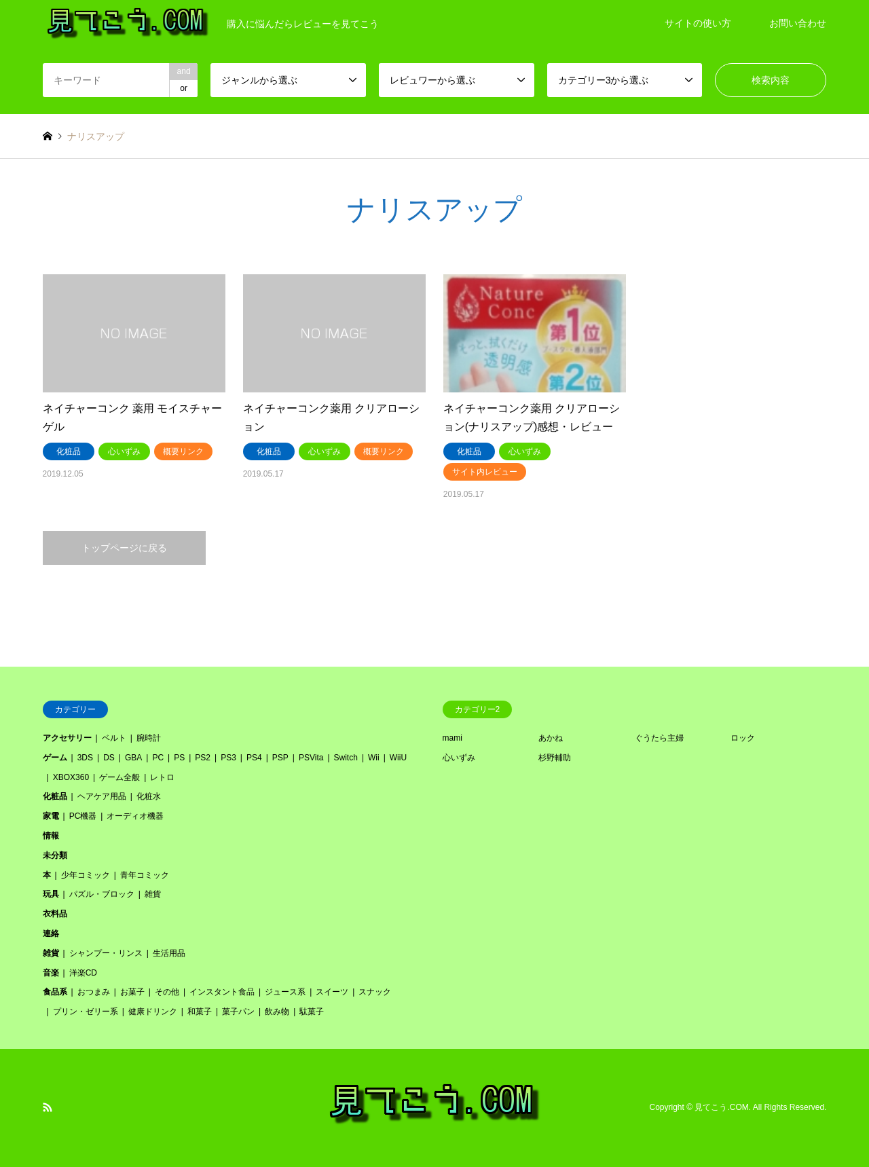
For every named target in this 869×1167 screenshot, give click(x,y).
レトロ (162, 777)
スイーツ (332, 992)
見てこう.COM (721, 1107)
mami (452, 738)
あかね (550, 738)
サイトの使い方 (698, 23)
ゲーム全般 (119, 777)
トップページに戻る (124, 547)
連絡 (51, 933)
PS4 (254, 757)
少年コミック (85, 875)
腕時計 (148, 738)
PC (158, 757)
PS (179, 757)
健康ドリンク (152, 1011)
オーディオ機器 (135, 816)
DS (109, 757)
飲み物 (277, 1011)
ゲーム (55, 757)
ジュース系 (285, 992)
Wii (374, 757)
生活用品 (169, 953)
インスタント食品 (222, 992)
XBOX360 (71, 777)
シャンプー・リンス (106, 953)
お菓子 (132, 992)
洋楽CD (83, 973)
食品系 (55, 992)
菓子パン (238, 1011)
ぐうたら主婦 (659, 738)
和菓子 (199, 1011)
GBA (133, 757)
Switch (346, 757)
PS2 (202, 757)
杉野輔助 (554, 757)
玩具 (51, 894)
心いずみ (459, 757)
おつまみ (93, 992)
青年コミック (144, 875)
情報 (51, 835)
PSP (280, 757)
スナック (374, 992)
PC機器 (83, 816)
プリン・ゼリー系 (85, 1011)
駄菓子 (311, 1011)
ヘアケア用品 (101, 796)
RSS (47, 1107)
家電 (51, 816)
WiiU (398, 757)
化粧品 (55, 796)
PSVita (311, 757)
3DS (85, 757)
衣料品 (55, 914)
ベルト (114, 738)
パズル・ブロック (101, 894)
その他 (167, 992)
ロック (743, 738)
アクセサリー (67, 738)
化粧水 (148, 796)
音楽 (51, 973)
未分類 (55, 855)
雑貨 (153, 894)
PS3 (228, 757)
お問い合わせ (797, 23)
